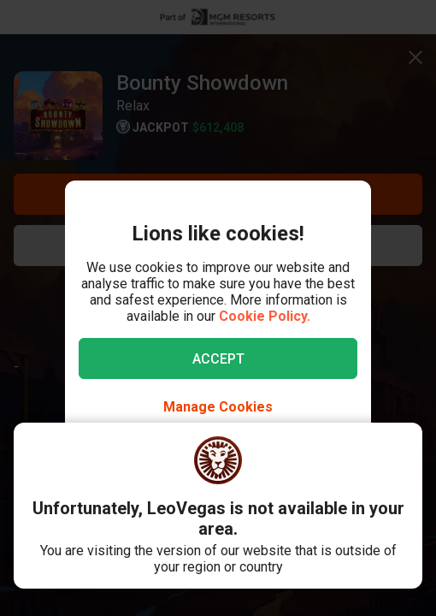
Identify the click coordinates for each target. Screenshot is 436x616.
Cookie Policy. (264, 316)
